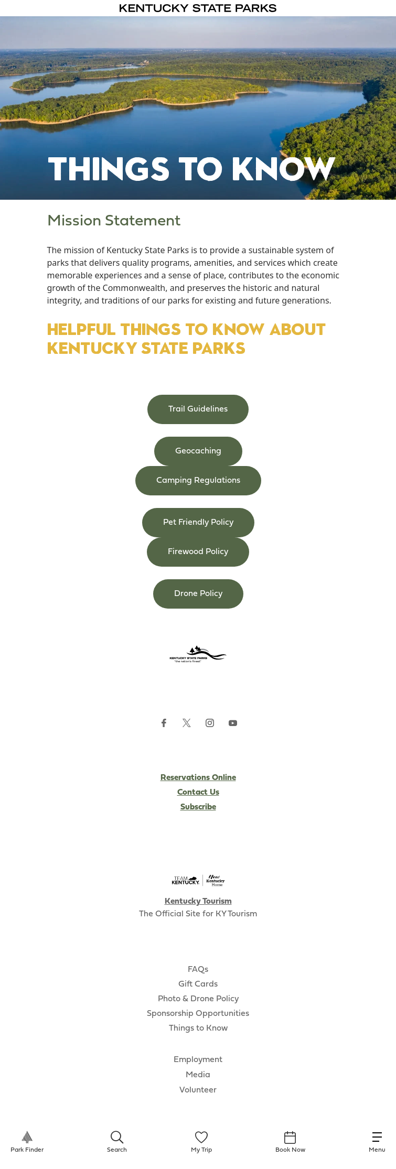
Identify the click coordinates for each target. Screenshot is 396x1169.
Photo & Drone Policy (198, 999)
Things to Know (198, 1028)
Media (198, 1075)
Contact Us (198, 792)
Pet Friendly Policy (198, 522)
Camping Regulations (198, 481)
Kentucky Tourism (198, 901)
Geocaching (198, 451)
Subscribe (198, 807)
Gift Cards (198, 984)
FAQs (198, 970)
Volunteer (198, 1090)
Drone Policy (198, 594)
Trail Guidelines (198, 409)
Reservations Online (198, 778)
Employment (198, 1060)
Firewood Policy (198, 552)
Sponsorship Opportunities (198, 1014)
